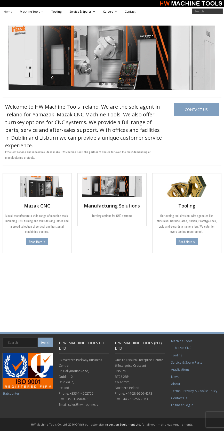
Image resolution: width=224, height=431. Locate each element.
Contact (130, 11)
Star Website (8, 324)
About (175, 384)
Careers (108, 11)
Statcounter (11, 393)
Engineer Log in (182, 405)
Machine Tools (30, 11)
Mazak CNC (183, 348)
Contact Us (179, 398)
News (175, 376)
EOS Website (7, 303)
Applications (180, 369)
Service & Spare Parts (186, 362)
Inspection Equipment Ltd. (123, 424)
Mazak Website (9, 314)
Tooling (56, 11)
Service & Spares (80, 11)
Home (8, 11)
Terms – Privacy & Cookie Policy (194, 391)
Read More (35, 242)
